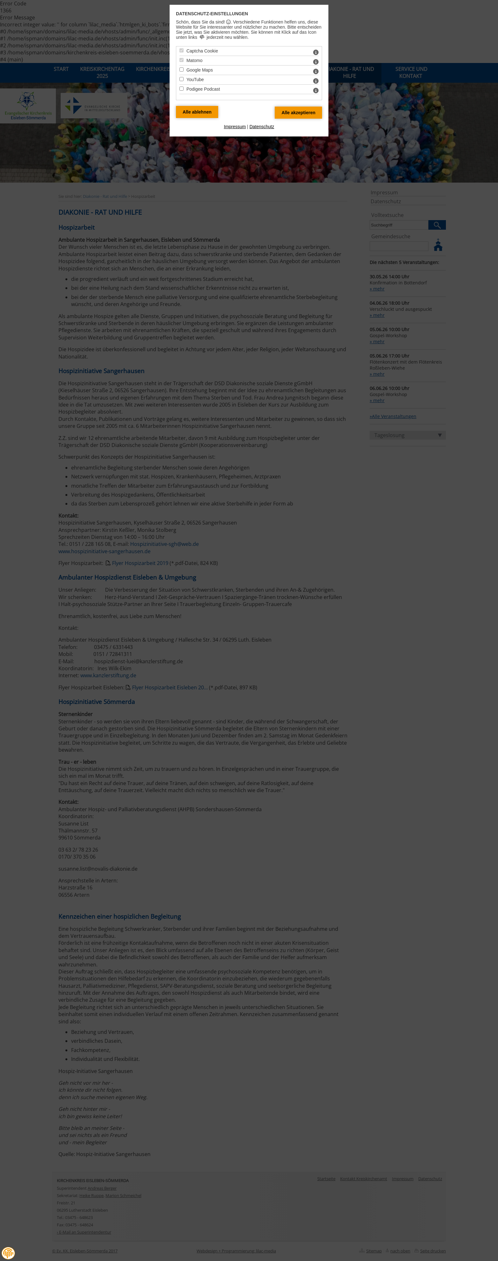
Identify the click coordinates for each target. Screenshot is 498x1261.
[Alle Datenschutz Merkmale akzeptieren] (298, 113)
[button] (8, 1253)
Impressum (235, 126)
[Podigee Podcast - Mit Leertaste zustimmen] (181, 89)
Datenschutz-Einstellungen (212, 13)
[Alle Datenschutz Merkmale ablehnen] (197, 112)
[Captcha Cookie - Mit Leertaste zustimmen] (181, 50)
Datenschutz (261, 126)
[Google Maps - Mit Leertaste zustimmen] (181, 69)
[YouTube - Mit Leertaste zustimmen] (181, 79)
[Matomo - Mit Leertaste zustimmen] (181, 60)
